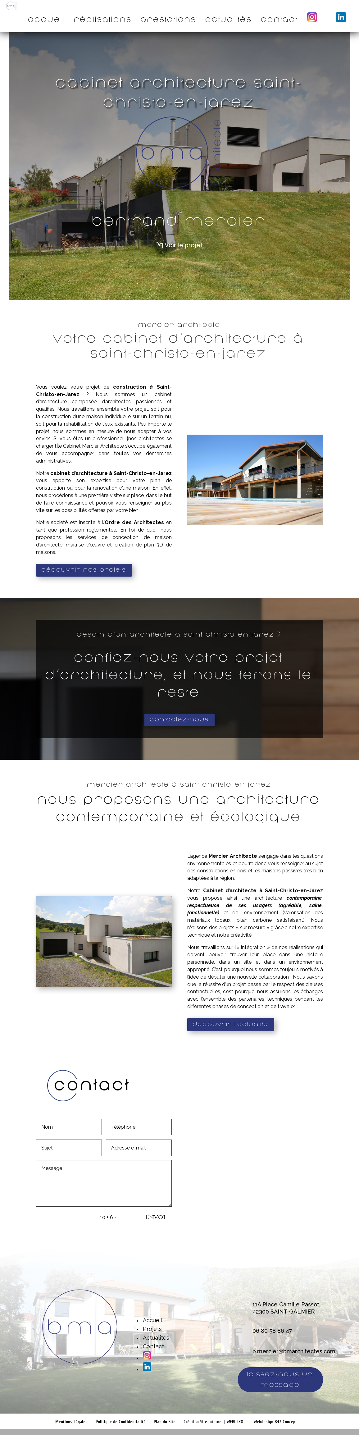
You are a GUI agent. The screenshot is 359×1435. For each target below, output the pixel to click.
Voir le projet (184, 245)
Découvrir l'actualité (231, 1024)
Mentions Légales (71, 1421)
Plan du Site (164, 1421)
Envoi (155, 1217)
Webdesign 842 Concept (275, 1421)
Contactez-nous (179, 720)
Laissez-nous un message (280, 1379)
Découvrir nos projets (84, 570)
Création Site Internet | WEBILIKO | (215, 1421)
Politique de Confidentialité (121, 1421)
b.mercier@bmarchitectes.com (293, 1351)
